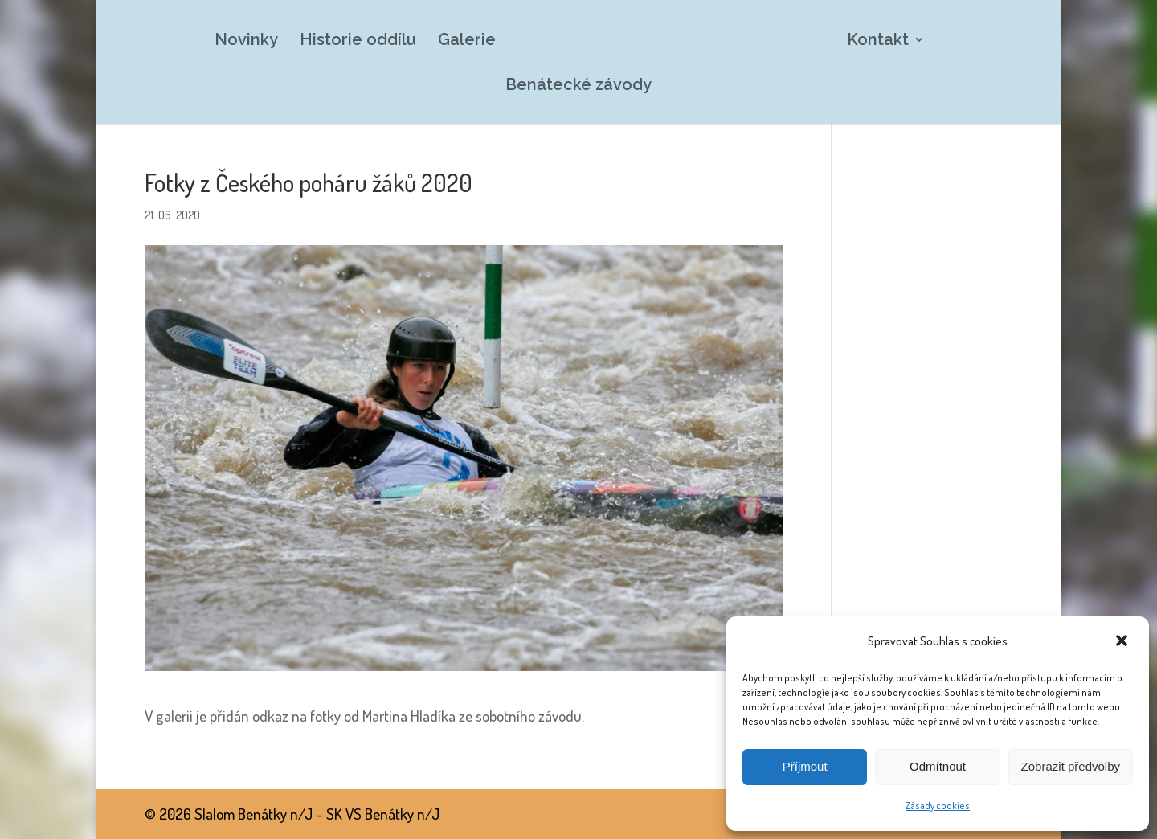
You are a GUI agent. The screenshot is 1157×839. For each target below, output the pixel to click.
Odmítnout (938, 766)
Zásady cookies (938, 806)
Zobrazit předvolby (1070, 766)
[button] (1123, 642)
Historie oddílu (358, 41)
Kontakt (878, 41)
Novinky (246, 41)
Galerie (467, 41)
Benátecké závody (578, 86)
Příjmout (805, 766)
